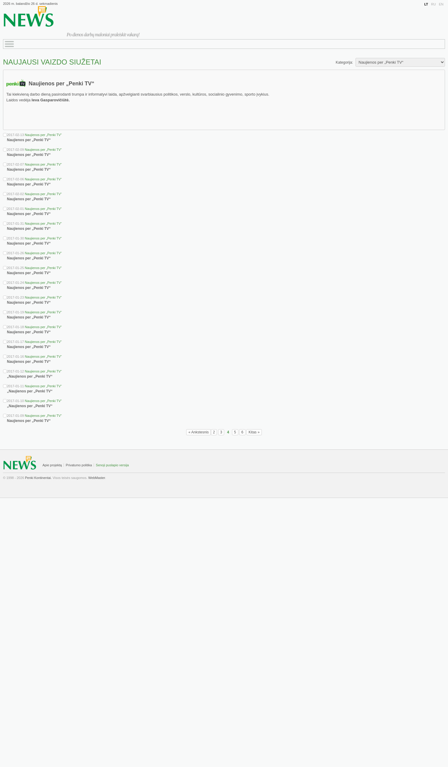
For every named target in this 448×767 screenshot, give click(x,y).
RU (433, 4)
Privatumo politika (79, 465)
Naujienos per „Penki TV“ (43, 135)
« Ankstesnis (198, 432)
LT (426, 4)
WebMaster (96, 478)
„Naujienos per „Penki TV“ (29, 376)
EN (441, 4)
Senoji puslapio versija (112, 465)
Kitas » (254, 432)
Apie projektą (52, 465)
